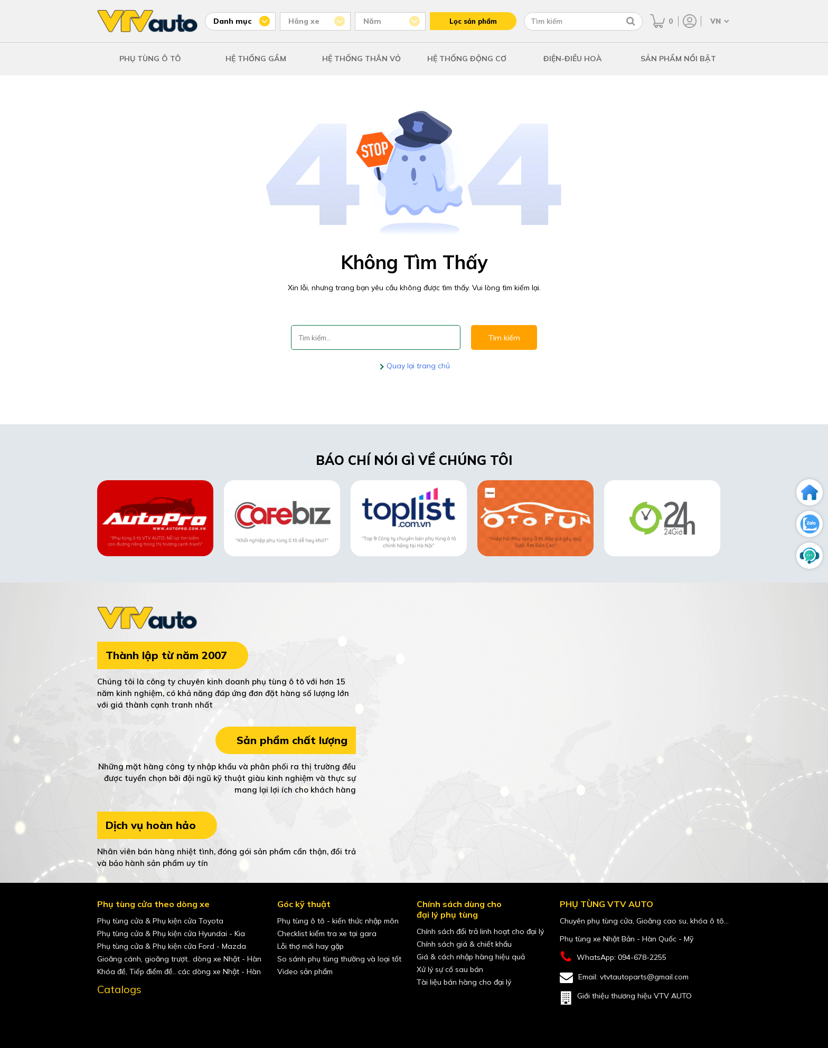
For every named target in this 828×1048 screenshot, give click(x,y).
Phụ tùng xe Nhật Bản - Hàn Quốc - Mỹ (626, 939)
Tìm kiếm (504, 337)
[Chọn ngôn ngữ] (719, 21)
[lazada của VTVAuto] (172, 1013)
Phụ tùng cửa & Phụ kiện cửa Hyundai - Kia (171, 933)
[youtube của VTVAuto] (127, 1013)
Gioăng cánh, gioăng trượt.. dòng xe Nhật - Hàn (179, 959)
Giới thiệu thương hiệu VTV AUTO (626, 998)
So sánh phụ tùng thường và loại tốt (339, 959)
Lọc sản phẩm (473, 21)
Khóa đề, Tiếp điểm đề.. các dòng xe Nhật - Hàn (179, 971)
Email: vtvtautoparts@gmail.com (624, 977)
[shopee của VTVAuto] (150, 1013)
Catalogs (119, 989)
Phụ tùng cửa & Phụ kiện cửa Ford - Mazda (171, 946)
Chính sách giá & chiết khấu (464, 944)
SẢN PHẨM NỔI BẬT (678, 58)
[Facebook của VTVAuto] (105, 1013)
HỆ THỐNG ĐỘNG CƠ (466, 58)
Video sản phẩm (305, 971)
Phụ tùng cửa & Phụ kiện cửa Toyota (160, 921)
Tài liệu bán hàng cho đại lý (464, 982)
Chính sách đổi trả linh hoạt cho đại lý (480, 931)
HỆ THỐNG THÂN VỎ (361, 58)
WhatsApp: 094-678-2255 (613, 957)
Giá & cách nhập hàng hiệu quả (471, 956)
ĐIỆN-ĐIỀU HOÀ (572, 58)
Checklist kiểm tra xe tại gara (327, 933)
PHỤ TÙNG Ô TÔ (150, 58)
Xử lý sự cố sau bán (450, 969)
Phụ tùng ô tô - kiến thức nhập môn (338, 921)
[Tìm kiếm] (631, 21)
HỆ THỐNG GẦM (255, 58)
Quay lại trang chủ (417, 365)
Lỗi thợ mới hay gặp (310, 946)
